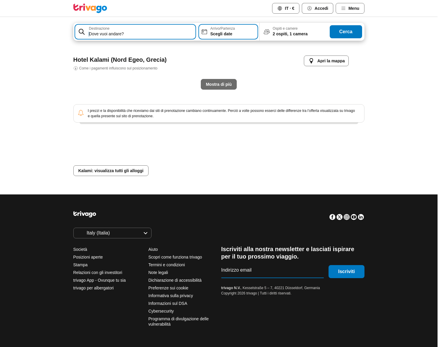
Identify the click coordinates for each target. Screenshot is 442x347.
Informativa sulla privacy (171, 295)
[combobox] (135, 32)
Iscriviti (346, 271)
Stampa (80, 264)
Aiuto (153, 249)
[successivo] (319, 54)
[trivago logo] (90, 8)
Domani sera (198, 161)
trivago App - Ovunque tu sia (99, 280)
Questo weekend (244, 161)
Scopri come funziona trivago (175, 257)
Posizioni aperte (88, 257)
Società (80, 249)
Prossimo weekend (295, 161)
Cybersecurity (161, 311)
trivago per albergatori (93, 288)
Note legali (158, 272)
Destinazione (99, 28)
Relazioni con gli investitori (97, 272)
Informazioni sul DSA (168, 303)
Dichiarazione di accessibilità (175, 280)
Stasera (159, 161)
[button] (135, 31)
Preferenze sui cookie (169, 288)
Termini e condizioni (167, 264)
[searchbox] (141, 34)
